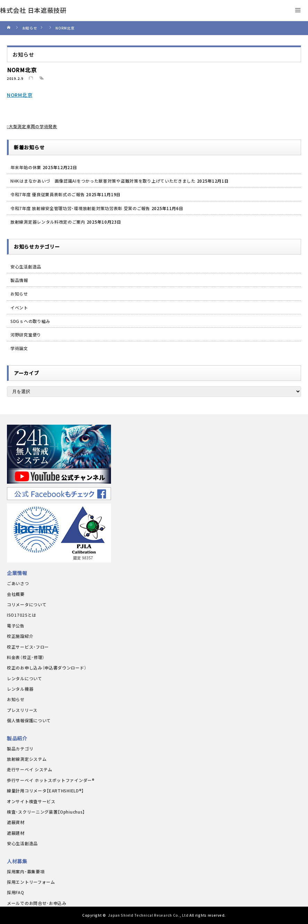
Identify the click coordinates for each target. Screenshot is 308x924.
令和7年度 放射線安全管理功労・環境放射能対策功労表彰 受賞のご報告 (80, 208)
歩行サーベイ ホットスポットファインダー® (51, 780)
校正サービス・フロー (28, 647)
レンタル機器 (20, 689)
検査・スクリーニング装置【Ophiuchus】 (46, 812)
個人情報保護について (29, 720)
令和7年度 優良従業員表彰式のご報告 (47, 194)
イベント (19, 307)
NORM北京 (19, 94)
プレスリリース (22, 710)
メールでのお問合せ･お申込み (37, 903)
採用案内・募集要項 (25, 871)
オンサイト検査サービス (31, 801)
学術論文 (19, 348)
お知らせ (19, 294)
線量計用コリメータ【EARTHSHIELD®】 (45, 790)
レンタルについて (24, 678)
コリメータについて (26, 604)
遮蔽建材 (16, 833)
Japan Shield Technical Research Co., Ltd (148, 915)
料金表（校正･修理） (26, 657)
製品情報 (19, 280)
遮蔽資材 (16, 822)
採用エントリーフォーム (31, 882)
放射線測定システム (26, 759)
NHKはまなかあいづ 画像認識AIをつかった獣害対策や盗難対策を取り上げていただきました (103, 181)
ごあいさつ (18, 583)
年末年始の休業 (25, 167)
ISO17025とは (21, 615)
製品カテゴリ (20, 748)
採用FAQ (15, 892)
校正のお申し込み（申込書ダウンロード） (46, 668)
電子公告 (16, 626)
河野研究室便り (25, 335)
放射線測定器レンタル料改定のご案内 (47, 222)
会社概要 (16, 594)
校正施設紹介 (20, 636)
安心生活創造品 (25, 266)
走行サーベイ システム (29, 769)
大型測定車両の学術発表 (33, 126)
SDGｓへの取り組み (30, 321)
